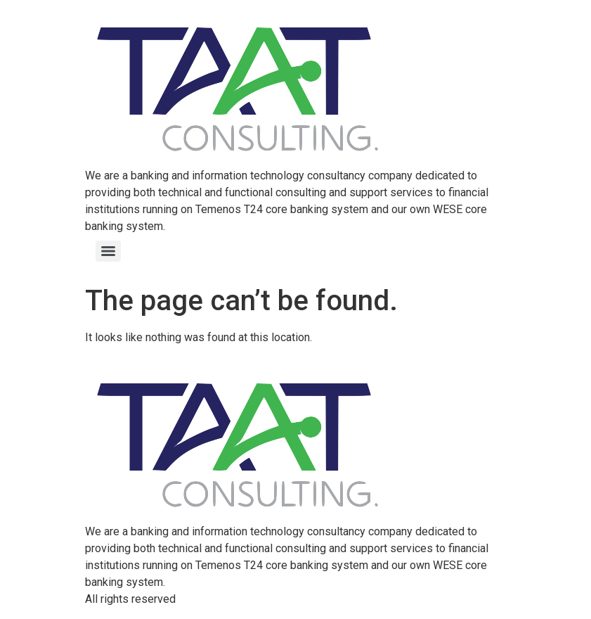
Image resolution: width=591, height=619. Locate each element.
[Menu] (108, 251)
